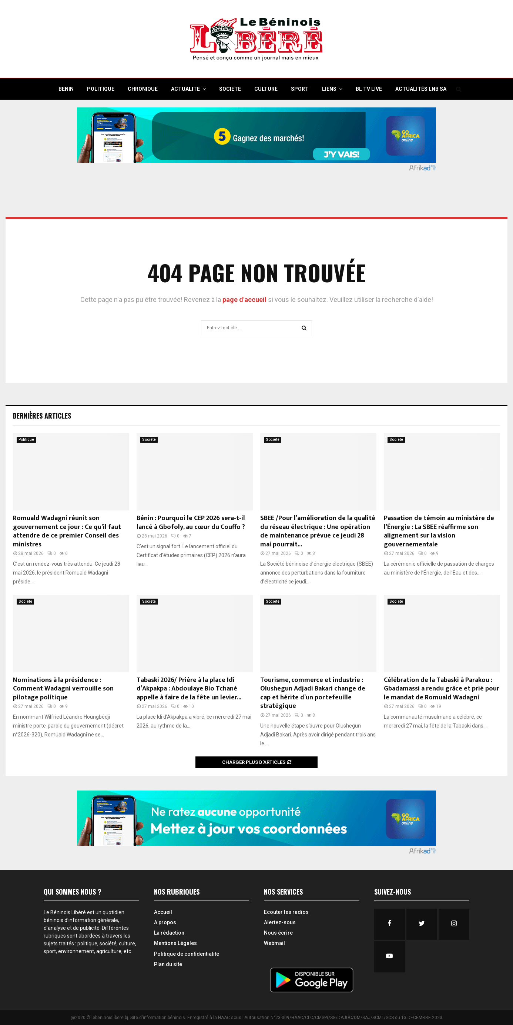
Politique (26, 439)
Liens (329, 89)
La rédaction (169, 933)
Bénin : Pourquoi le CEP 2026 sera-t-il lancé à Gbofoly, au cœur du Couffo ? (191, 522)
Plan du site (168, 964)
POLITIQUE (100, 89)
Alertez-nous (280, 922)
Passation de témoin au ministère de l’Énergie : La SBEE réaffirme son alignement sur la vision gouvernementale (439, 531)
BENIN (66, 89)
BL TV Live (369, 89)
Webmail (274, 943)
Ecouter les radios (286, 912)
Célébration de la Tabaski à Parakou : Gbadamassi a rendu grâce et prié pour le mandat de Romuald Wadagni (441, 689)
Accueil (163, 912)
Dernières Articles (42, 415)
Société (149, 439)
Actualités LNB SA (420, 89)
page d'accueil (245, 299)
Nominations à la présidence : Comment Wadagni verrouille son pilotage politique (63, 689)
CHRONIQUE (143, 89)
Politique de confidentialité (186, 954)
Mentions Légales (175, 943)
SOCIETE (230, 89)
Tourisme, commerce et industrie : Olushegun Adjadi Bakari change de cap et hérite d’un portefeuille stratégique (312, 693)
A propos (165, 922)
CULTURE (266, 89)
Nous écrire (278, 933)
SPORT (300, 89)
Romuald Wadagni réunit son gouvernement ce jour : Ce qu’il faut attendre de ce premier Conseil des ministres (67, 531)
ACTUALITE (185, 89)
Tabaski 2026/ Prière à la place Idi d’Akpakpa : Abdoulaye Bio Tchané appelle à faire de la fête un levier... (189, 689)
